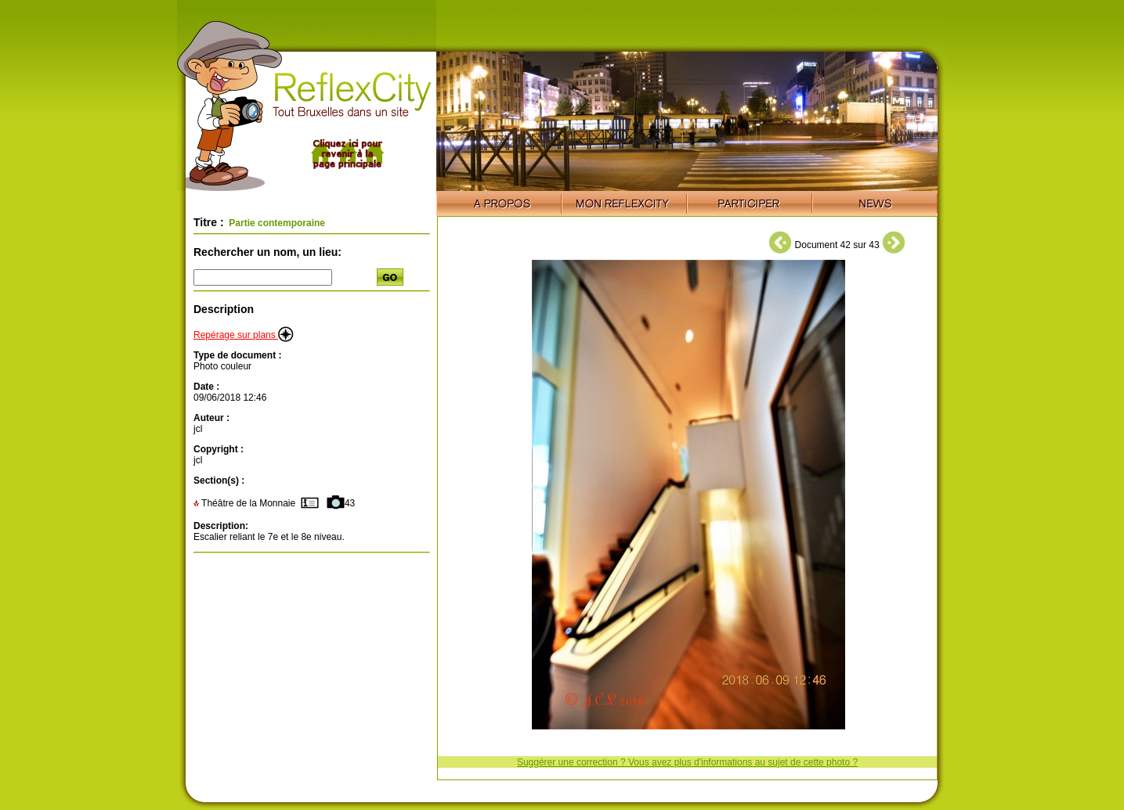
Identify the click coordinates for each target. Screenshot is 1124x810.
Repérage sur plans (243, 334)
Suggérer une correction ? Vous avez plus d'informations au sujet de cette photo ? (687, 762)
